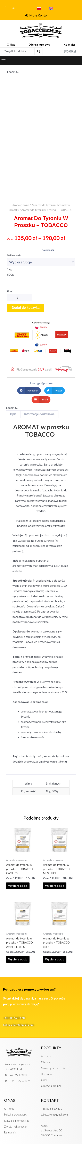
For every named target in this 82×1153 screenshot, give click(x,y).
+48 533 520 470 (14, 1018)
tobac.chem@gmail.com (18, 1025)
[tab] (13, 414)
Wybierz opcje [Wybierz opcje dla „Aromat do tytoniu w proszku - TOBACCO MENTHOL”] (54, 885)
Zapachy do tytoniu (43, 205)
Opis (13, 414)
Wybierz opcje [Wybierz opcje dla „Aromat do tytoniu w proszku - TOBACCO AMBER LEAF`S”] (17, 959)
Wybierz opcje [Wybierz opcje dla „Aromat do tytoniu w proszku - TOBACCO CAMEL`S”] (17, 885)
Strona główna (20, 205)
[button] (3, 60)
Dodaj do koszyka (25, 307)
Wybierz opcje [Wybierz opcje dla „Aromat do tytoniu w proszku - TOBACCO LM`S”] (54, 959)
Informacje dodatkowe (39, 414)
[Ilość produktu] (19, 297)
